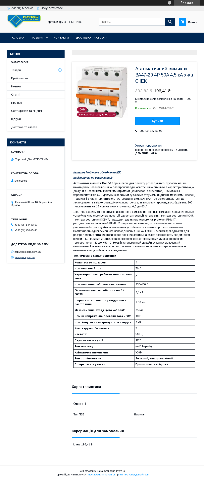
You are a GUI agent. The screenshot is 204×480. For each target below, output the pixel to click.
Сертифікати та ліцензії (27, 110)
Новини (16, 86)
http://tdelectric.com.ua (28, 251)
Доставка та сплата (91, 37)
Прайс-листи (19, 78)
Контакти (61, 37)
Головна (17, 37)
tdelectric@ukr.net (25, 257)
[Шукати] (170, 22)
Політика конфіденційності (133, 474)
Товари (37, 37)
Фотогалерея (19, 62)
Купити (157, 121)
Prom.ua (121, 471)
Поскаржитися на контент (102, 474)
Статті (15, 94)
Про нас (16, 102)
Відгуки (16, 119)
